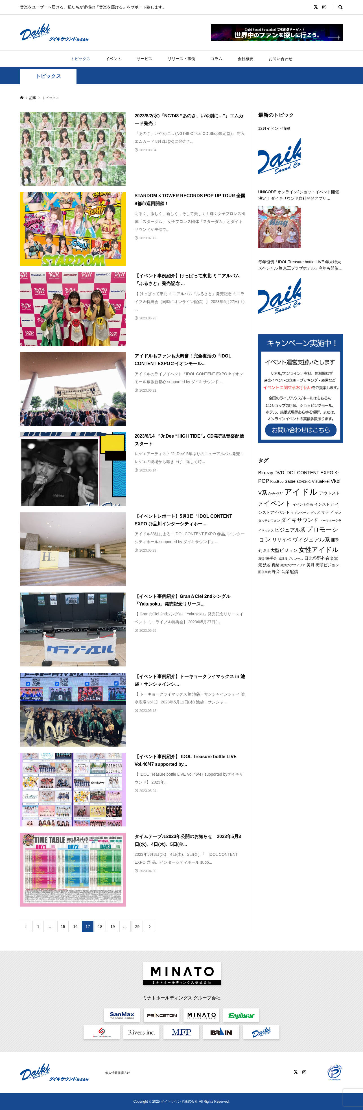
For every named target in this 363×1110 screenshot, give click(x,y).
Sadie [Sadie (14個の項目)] (290, 481)
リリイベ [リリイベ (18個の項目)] (281, 540)
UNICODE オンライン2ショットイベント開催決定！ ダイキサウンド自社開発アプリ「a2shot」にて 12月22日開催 (298, 195)
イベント (113, 58)
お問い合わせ (280, 58)
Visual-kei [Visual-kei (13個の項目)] (321, 481)
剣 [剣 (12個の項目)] (260, 550)
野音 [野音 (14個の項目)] (276, 571)
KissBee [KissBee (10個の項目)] (276, 481)
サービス (144, 58)
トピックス (80, 58)
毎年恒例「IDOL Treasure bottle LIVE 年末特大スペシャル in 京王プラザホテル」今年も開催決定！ (300, 265)
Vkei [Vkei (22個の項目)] (335, 481)
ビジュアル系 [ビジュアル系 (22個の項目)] (290, 530)
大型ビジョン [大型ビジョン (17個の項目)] (284, 550)
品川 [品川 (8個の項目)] (266, 550)
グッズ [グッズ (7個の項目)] (315, 512)
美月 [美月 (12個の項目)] (310, 565)
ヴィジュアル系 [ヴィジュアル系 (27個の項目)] (311, 540)
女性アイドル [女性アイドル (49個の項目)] (319, 549)
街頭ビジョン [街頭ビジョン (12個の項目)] (327, 565)
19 (112, 926)
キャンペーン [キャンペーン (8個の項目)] (300, 512)
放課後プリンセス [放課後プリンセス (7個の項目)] (290, 558)
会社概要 (245, 58)
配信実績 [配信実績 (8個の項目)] (264, 572)
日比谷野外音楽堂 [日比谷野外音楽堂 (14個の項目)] (321, 558)
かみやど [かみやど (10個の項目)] (275, 493)
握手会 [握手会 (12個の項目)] (271, 558)
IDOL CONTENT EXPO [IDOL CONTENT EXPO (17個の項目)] (309, 472)
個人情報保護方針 (117, 1072)
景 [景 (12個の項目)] (260, 565)
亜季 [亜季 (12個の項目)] (335, 540)
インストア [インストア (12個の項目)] (324, 504)
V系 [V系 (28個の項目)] (262, 493)
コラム (216, 58)
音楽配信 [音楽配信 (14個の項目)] (289, 571)
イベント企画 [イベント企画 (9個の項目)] (303, 504)
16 (75, 926)
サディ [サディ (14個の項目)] (327, 512)
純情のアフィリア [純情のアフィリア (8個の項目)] (293, 565)
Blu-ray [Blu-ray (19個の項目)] (265, 472)
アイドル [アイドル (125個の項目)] (301, 491)
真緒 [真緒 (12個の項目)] (275, 565)
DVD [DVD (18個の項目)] (279, 472)
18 (100, 926)
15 (63, 926)
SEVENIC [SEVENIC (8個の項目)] (304, 481)
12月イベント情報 (274, 128)
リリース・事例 (181, 58)
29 (137, 926)
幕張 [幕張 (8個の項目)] (261, 558)
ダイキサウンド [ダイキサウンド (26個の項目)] (299, 520)
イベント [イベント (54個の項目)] (277, 503)
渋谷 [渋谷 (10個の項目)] (266, 565)
